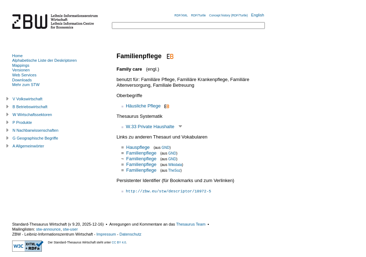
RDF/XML (181, 15)
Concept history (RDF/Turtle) (228, 15)
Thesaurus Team (191, 224)
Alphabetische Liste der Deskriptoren (44, 60)
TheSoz (174, 170)
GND (165, 148)
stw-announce (48, 229)
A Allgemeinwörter (28, 146)
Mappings (20, 65)
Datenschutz (130, 234)
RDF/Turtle (198, 15)
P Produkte (22, 122)
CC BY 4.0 (119, 242)
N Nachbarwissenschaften (35, 130)
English (257, 15)
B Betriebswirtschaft (30, 107)
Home (17, 56)
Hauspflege (138, 147)
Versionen (21, 70)
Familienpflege (142, 153)
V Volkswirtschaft (28, 99)
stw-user (70, 229)
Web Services (24, 75)
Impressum (106, 234)
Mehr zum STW (26, 84)
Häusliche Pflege (143, 106)
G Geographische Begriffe (35, 138)
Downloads (22, 80)
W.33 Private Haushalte (150, 126)
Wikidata (175, 165)
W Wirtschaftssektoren (32, 114)
